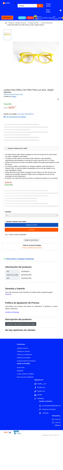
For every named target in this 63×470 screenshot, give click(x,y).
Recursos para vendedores (25, 377)
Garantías (8, 294)
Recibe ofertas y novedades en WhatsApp (20, 259)
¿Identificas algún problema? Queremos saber (20, 324)
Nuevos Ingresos (39, 18)
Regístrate (20, 370)
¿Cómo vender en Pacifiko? (25, 374)
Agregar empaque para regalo (17, 148)
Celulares (45, 18)
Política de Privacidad (23, 358)
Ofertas (30, 18)
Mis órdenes (55, 18)
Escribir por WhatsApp (12, 312)
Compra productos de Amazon (26, 361)
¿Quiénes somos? (22, 348)
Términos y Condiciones (24, 354)
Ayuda (60, 18)
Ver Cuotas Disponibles (26, 114)
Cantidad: (8, 212)
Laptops (50, 18)
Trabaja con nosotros (23, 351)
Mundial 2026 (36, 18)
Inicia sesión (20, 367)
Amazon (22, 18)
